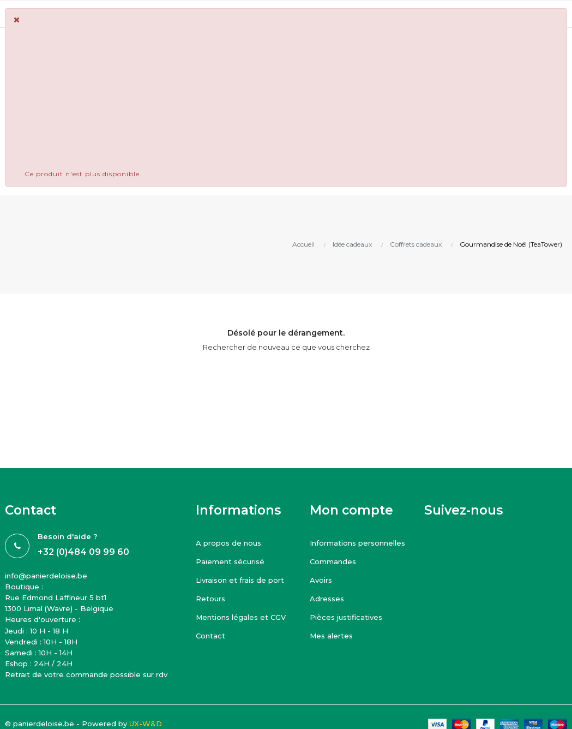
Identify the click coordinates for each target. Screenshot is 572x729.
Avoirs (321, 580)
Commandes (333, 561)
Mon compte (351, 510)
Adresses (327, 598)
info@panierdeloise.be (46, 575)
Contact (210, 635)
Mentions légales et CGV (241, 617)
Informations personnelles (357, 543)
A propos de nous (228, 543)
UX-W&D (145, 723)
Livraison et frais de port (240, 580)
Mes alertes (331, 635)
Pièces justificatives (346, 617)
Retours (210, 598)
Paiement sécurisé (230, 561)
